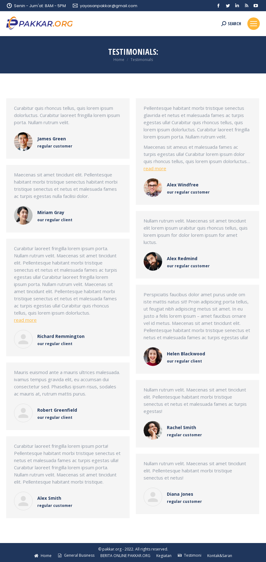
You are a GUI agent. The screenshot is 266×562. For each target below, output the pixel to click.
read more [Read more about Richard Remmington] (25, 320)
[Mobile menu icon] (253, 23)
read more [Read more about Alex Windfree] (155, 168)
